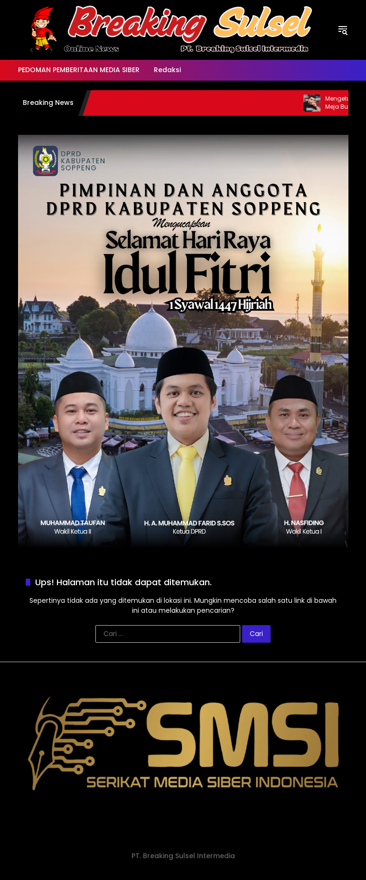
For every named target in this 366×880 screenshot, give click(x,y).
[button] (342, 30)
